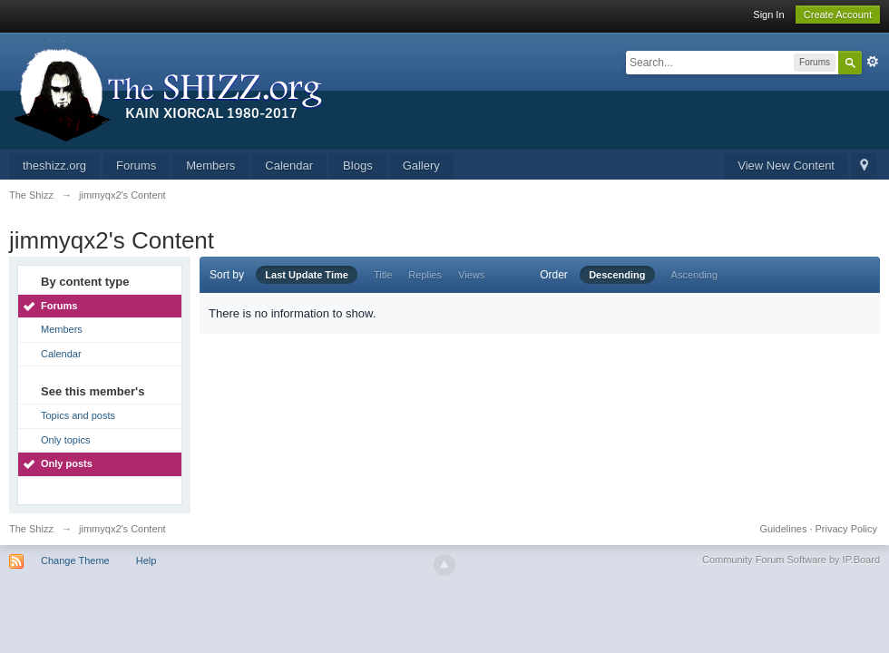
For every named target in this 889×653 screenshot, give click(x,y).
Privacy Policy (846, 528)
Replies (425, 274)
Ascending (694, 274)
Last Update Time (306, 274)
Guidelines (782, 528)
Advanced (872, 61)
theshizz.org (54, 165)
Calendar (289, 165)
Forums (136, 165)
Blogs (358, 165)
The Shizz (31, 528)
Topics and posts (78, 415)
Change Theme (75, 560)
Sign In (768, 14)
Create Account (838, 14)
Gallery (421, 165)
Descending (617, 274)
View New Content (786, 165)
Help (146, 560)
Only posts (67, 463)
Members (210, 165)
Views (471, 274)
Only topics (65, 439)
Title (383, 274)
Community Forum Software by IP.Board (791, 559)
